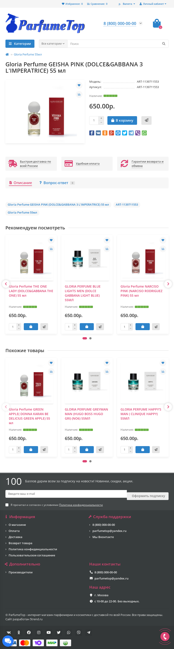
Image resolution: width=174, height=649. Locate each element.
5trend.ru (36, 616)
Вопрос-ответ (57, 182)
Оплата (14, 528)
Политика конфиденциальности (33, 546)
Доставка (15, 534)
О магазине (17, 522)
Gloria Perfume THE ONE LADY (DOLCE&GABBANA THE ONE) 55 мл (31, 291)
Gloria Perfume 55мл (28, 54)
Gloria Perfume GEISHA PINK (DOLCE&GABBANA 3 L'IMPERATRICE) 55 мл (58, 204)
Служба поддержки (110, 514)
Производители (21, 569)
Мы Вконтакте (103, 534)
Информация (20, 514)
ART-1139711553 (127, 204)
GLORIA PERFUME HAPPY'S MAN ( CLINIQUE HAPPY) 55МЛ (141, 414)
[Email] (66, 494)
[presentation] (6, 284)
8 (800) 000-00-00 (103, 522)
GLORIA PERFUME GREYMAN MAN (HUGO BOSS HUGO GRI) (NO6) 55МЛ (86, 414)
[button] (84, 338)
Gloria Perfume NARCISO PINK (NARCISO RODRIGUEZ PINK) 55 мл (141, 291)
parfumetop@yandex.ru (109, 528)
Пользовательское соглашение (32, 552)
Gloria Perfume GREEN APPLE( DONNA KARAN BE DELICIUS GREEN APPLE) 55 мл (29, 416)
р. (126, 3)
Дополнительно (22, 561)
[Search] (118, 44)
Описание (20, 182)
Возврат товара (20, 540)
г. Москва (101, 592)
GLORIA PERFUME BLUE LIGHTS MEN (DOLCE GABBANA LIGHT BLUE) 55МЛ (83, 293)
